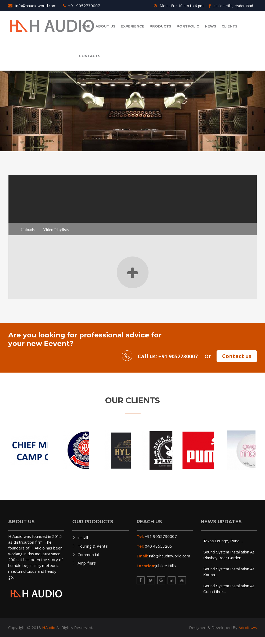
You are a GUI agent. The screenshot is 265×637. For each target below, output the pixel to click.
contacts (89, 56)
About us (105, 26)
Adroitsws (248, 627)
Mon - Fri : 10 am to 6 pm (179, 5)
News (210, 26)
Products (160, 26)
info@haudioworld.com (32, 5)
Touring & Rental (93, 546)
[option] (29, 450)
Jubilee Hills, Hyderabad (231, 5)
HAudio (48, 627)
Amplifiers (87, 563)
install (83, 537)
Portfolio (188, 26)
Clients (229, 26)
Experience (132, 26)
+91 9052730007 (81, 5)
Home (84, 26)
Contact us (236, 356)
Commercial (88, 554)
